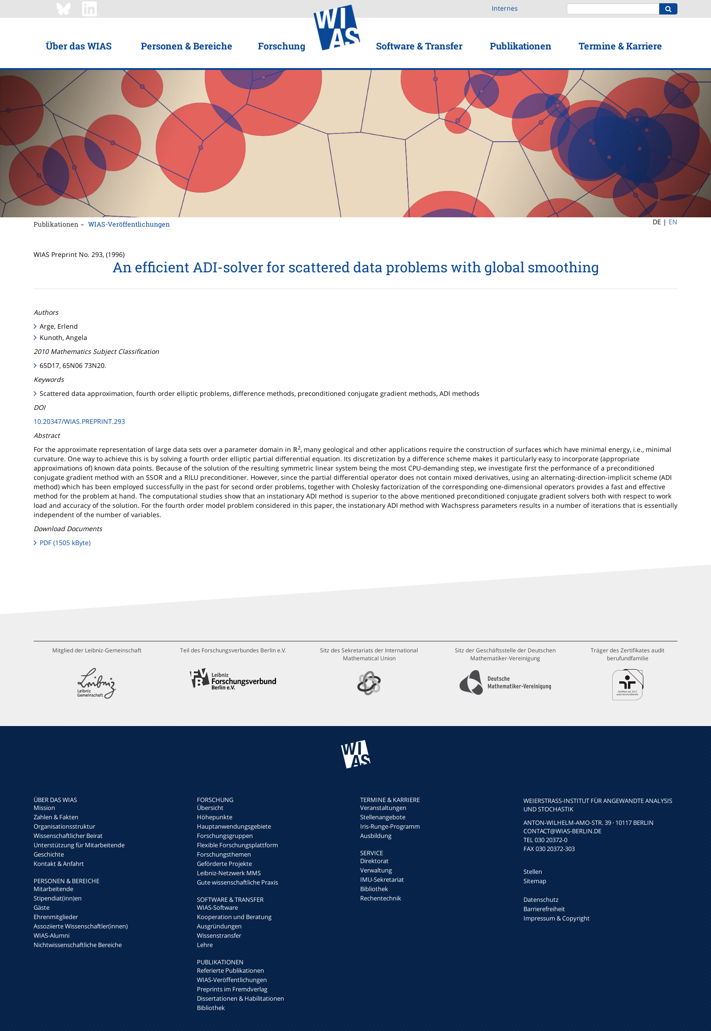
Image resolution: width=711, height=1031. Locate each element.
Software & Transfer (419, 46)
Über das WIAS (79, 46)
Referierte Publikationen (230, 970)
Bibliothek (211, 1007)
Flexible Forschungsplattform (237, 845)
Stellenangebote (382, 817)
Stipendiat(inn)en (58, 898)
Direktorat (374, 861)
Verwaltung (376, 870)
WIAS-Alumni (52, 935)
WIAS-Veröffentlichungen (129, 224)
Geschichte (49, 854)
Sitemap (534, 881)
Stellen (532, 871)
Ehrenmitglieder (56, 917)
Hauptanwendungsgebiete (234, 826)
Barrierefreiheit (544, 909)
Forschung (281, 46)
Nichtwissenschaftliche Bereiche (78, 945)
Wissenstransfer (219, 935)
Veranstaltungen (383, 807)
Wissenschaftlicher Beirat (68, 835)
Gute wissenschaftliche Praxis (237, 882)
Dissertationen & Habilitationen (240, 998)
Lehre (205, 945)
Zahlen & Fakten (56, 817)
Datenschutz (540, 899)
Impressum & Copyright (556, 918)
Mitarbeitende (53, 889)
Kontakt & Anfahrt (59, 863)
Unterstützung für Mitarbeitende (79, 845)
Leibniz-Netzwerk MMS (229, 873)
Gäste (41, 907)
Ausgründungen (219, 926)
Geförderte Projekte (224, 863)
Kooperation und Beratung (234, 917)
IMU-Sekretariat (382, 879)
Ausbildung (375, 835)
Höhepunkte (214, 817)
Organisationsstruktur (64, 826)
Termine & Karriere (620, 46)
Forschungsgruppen (225, 835)
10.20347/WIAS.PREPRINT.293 (79, 421)
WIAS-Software (217, 907)
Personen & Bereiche (186, 46)
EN (673, 221)
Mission (44, 807)
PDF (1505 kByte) (65, 542)
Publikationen (520, 46)
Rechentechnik (380, 898)
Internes (505, 8)
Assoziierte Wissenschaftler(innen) (81, 926)
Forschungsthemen (224, 854)
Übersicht (210, 807)
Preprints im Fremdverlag (232, 989)
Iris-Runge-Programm (390, 826)
